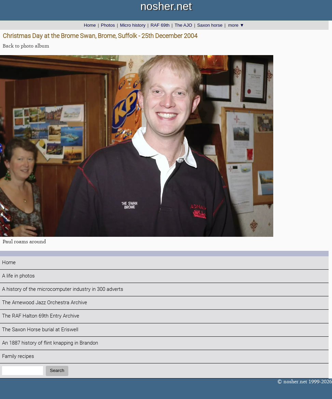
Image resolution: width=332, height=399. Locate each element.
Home (90, 25)
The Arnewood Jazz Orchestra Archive (44, 303)
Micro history (133, 25)
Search (57, 370)
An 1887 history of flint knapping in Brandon (50, 343)
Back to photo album (26, 46)
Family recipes (18, 356)
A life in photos (18, 276)
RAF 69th (160, 25)
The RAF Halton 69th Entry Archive (40, 316)
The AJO (183, 25)
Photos (108, 25)
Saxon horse (209, 25)
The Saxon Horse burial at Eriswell (40, 330)
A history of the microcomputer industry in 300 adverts (62, 289)
